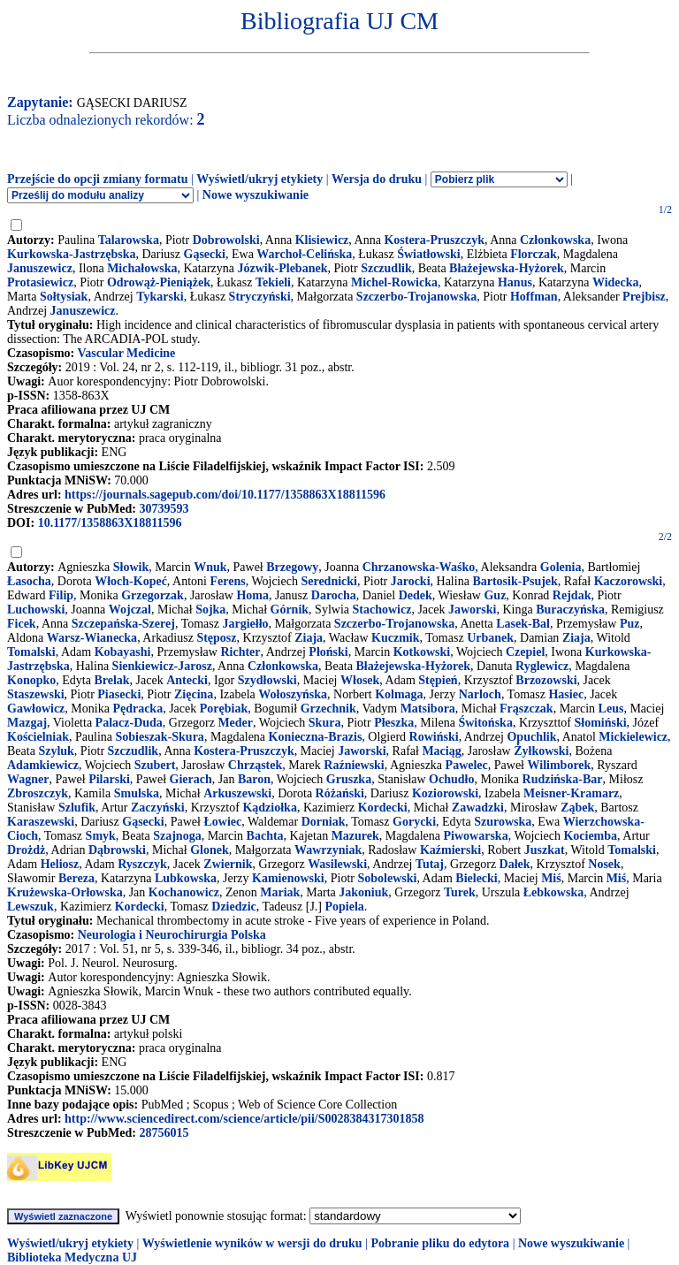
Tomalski (31, 652)
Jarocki (411, 581)
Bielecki (476, 878)
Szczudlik (386, 268)
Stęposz (216, 637)
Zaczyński (158, 807)
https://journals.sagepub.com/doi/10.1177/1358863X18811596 (225, 494)
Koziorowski (445, 793)
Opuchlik (531, 736)
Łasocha (29, 581)
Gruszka (348, 779)
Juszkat (544, 850)
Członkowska (555, 240)
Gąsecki (204, 254)
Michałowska (142, 268)
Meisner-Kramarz (571, 793)
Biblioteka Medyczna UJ (72, 1257)
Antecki (187, 680)
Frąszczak (526, 708)
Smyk (101, 835)
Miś (551, 878)
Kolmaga (399, 694)
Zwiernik (227, 864)
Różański (340, 793)
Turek (460, 892)
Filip (61, 595)
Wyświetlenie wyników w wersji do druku (252, 1243)
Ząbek (577, 807)
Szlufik (76, 807)
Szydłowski (267, 680)
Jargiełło (245, 623)
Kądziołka (269, 807)
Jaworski (472, 609)
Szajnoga (177, 835)
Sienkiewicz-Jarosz (162, 666)
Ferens (227, 581)
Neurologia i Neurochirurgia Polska (172, 934)
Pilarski (109, 779)
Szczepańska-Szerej (123, 623)
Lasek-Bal (523, 623)
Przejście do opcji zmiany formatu (97, 179)
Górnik (290, 609)
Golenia (561, 567)
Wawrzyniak (328, 850)
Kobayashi (123, 652)
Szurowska (502, 821)
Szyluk (55, 751)
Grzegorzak (152, 595)
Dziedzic (233, 906)
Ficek (21, 623)
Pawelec (467, 765)
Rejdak (572, 595)
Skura (325, 722)
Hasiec (566, 694)
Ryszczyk (142, 864)
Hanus (515, 282)
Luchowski (36, 609)
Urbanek (490, 637)
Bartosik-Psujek (514, 581)
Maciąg (441, 751)
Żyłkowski (541, 751)
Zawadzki (478, 807)
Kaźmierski (450, 850)
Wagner (28, 779)
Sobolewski (386, 878)
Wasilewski (337, 864)
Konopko (31, 680)
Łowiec (222, 821)
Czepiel (525, 652)
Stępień (437, 680)
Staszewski (36, 694)
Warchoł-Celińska (304, 254)
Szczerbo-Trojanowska (416, 296)
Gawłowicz (36, 708)
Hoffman (534, 296)
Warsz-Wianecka (92, 637)
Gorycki (414, 821)
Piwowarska (476, 835)
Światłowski (429, 254)
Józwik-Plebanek (283, 268)
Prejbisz (644, 296)
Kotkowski (422, 652)
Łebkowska (553, 892)
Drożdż (26, 850)
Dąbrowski (117, 850)
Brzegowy (292, 567)
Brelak (111, 680)
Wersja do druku (377, 179)
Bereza (76, 878)
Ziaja (308, 637)
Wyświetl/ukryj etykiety (259, 179)
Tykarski (159, 296)
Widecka (615, 282)
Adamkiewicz (43, 765)
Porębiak (224, 708)
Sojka (210, 609)
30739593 (163, 508)
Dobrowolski (226, 240)
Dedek (415, 595)
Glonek (209, 850)
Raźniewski (354, 765)
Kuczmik (395, 637)
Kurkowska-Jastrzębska (71, 254)
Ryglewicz (541, 666)
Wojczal (130, 609)
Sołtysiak (64, 296)
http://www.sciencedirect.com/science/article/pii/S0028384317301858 (244, 1118)
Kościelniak (38, 736)
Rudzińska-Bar (563, 779)
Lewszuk (30, 906)
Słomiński (600, 722)
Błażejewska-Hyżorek (506, 268)
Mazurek (355, 835)
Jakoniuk (363, 892)
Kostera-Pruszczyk (434, 240)
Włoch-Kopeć (131, 581)
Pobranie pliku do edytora (439, 1243)
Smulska (136, 793)
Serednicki (329, 581)
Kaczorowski (628, 581)
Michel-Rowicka (394, 282)
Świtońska (485, 722)
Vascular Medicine (126, 353)
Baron (254, 779)
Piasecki (119, 694)
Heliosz (60, 864)
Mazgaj (27, 722)
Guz (495, 595)
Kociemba (590, 835)
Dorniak (323, 821)
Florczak (533, 254)
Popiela (344, 906)
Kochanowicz (184, 892)
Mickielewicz (633, 736)
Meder (235, 722)
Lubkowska (186, 878)
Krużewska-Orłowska (65, 892)
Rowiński (434, 736)
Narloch (480, 694)
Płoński (328, 652)
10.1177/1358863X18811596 (110, 523)
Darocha (333, 595)
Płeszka (394, 722)
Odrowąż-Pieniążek (158, 282)
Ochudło (451, 779)
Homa (252, 595)
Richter (240, 652)
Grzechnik (328, 708)
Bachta (265, 835)
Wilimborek (559, 765)
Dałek (515, 864)
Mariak (280, 892)
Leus (611, 708)
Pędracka (137, 708)
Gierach (191, 779)
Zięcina (193, 694)
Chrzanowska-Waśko (419, 567)
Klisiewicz (322, 240)
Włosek (359, 680)
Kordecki (383, 807)
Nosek (604, 864)
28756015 (163, 1132)
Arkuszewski (237, 793)
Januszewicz (39, 268)
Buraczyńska (570, 609)
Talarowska (128, 240)
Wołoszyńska (292, 694)
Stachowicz (381, 609)
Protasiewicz (40, 282)
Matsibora (428, 708)
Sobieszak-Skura (160, 736)
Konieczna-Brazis (315, 736)
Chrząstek (255, 765)
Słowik (131, 567)
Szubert (155, 765)
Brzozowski (545, 680)
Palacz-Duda (129, 722)
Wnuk (210, 567)
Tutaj (430, 864)
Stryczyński (260, 296)
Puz (630, 623)
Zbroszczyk (37, 793)
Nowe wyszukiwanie (255, 195)
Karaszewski (40, 821)
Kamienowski (288, 878)
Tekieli (273, 282)
